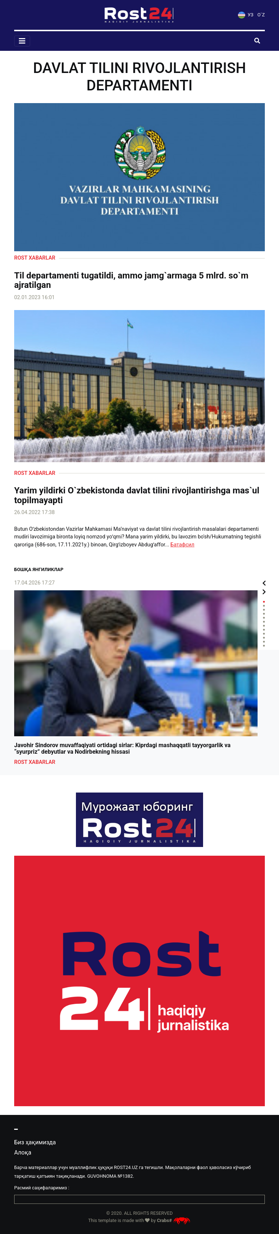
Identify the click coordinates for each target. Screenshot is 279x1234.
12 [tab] (264, 646)
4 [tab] (264, 614)
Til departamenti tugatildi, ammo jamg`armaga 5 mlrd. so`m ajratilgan (131, 280)
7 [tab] (264, 626)
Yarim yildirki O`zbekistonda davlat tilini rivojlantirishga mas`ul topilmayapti (136, 495)
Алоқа (22, 1152)
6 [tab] (264, 622)
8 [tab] (264, 630)
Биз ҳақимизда (35, 1142)
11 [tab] (264, 642)
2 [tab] (264, 606)
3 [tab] (264, 610)
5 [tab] (264, 618)
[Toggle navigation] (22, 41)
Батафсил (182, 545)
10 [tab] (264, 638)
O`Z (261, 14)
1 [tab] (264, 602)
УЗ (245, 14)
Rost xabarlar (34, 258)
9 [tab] (264, 634)
